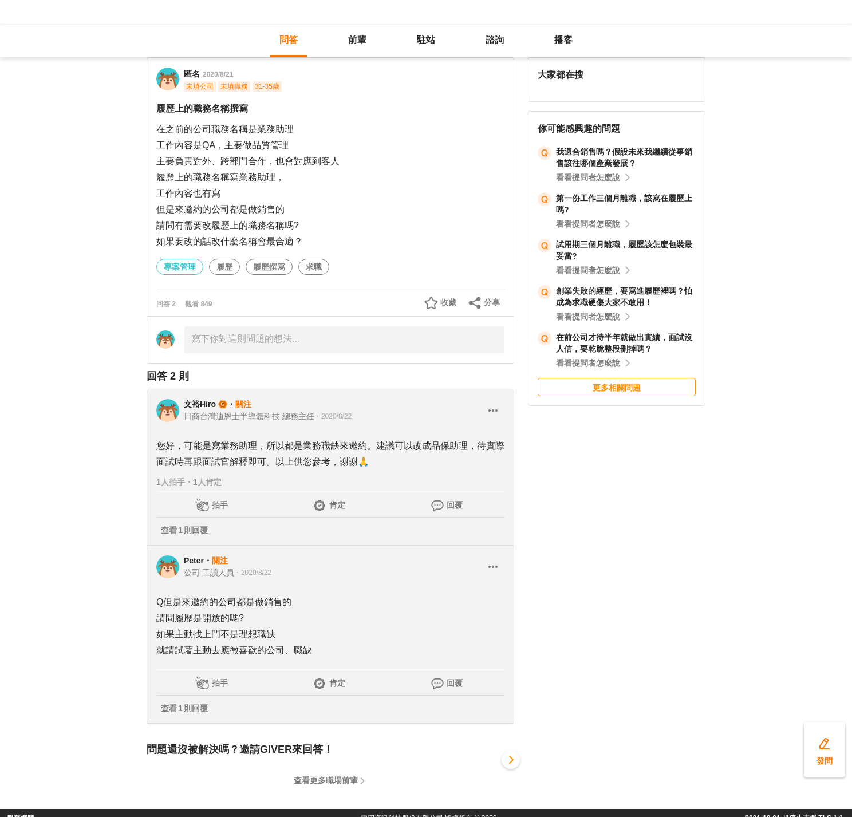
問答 (288, 40)
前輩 (357, 40)
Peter (194, 560)
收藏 (448, 302)
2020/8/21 (218, 74)
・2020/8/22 (333, 416)
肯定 (337, 505)
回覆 (455, 505)
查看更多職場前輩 (326, 780)
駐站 (426, 40)
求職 (314, 266)
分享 (492, 302)
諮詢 (495, 40)
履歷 (224, 266)
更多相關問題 (617, 387)
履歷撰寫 (269, 266)
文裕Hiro (200, 404)
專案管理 (180, 266)
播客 (563, 40)
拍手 (220, 505)
